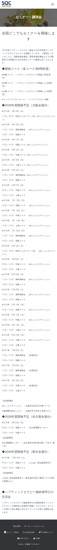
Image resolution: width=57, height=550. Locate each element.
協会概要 (17, 526)
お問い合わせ (23, 538)
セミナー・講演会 (11, 532)
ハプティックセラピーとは (34, 526)
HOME (36, 538)
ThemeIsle (35, 544)
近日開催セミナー (46, 532)
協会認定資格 (28, 532)
